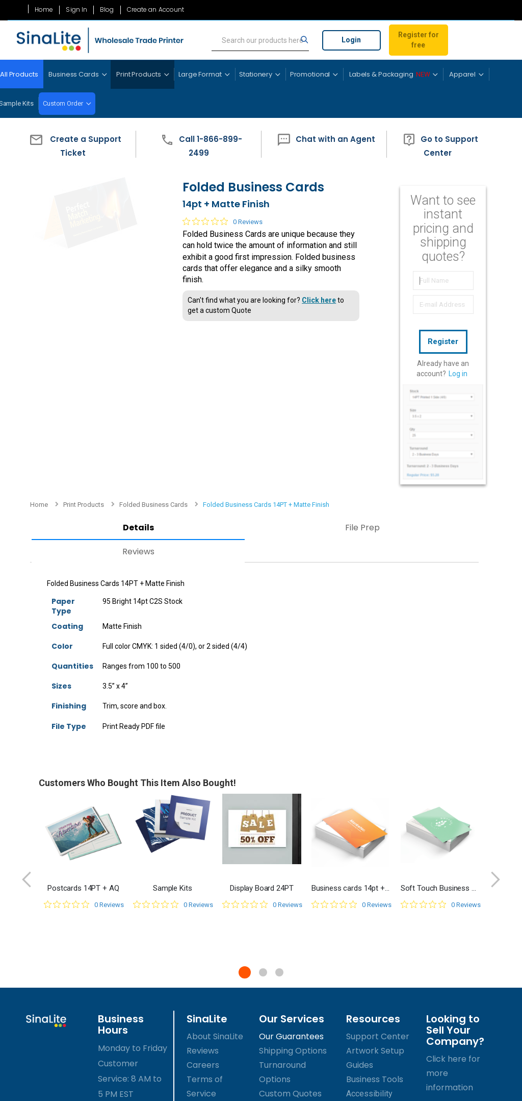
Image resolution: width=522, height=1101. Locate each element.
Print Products (83, 172)
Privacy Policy (214, 937)
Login (351, 40)
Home (44, 10)
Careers (203, 894)
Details (108, 356)
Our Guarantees (291, 865)
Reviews (109, 380)
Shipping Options (293, 880)
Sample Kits (172, 716)
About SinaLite (215, 865)
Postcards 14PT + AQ (83, 716)
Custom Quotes (290, 922)
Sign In (76, 10)
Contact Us (209, 965)
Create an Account (156, 10)
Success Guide (375, 937)
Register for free (418, 40)
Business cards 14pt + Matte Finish (350, 716)
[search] (260, 40)
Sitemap (203, 951)
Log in (458, 371)
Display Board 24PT (261, 716)
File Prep (271, 356)
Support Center (377, 865)
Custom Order (63, 103)
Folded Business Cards (153, 172)
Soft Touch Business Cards (440, 716)
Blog (107, 10)
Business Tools (374, 908)
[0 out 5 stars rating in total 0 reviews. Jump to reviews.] (215, 237)
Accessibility (369, 922)
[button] (73, 144)
